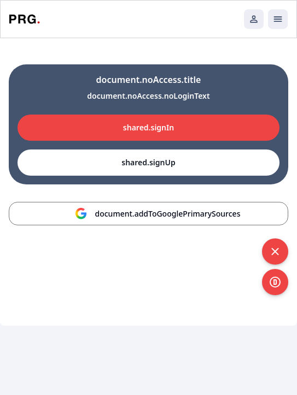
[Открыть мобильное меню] (278, 19)
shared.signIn (148, 127)
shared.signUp (148, 162)
